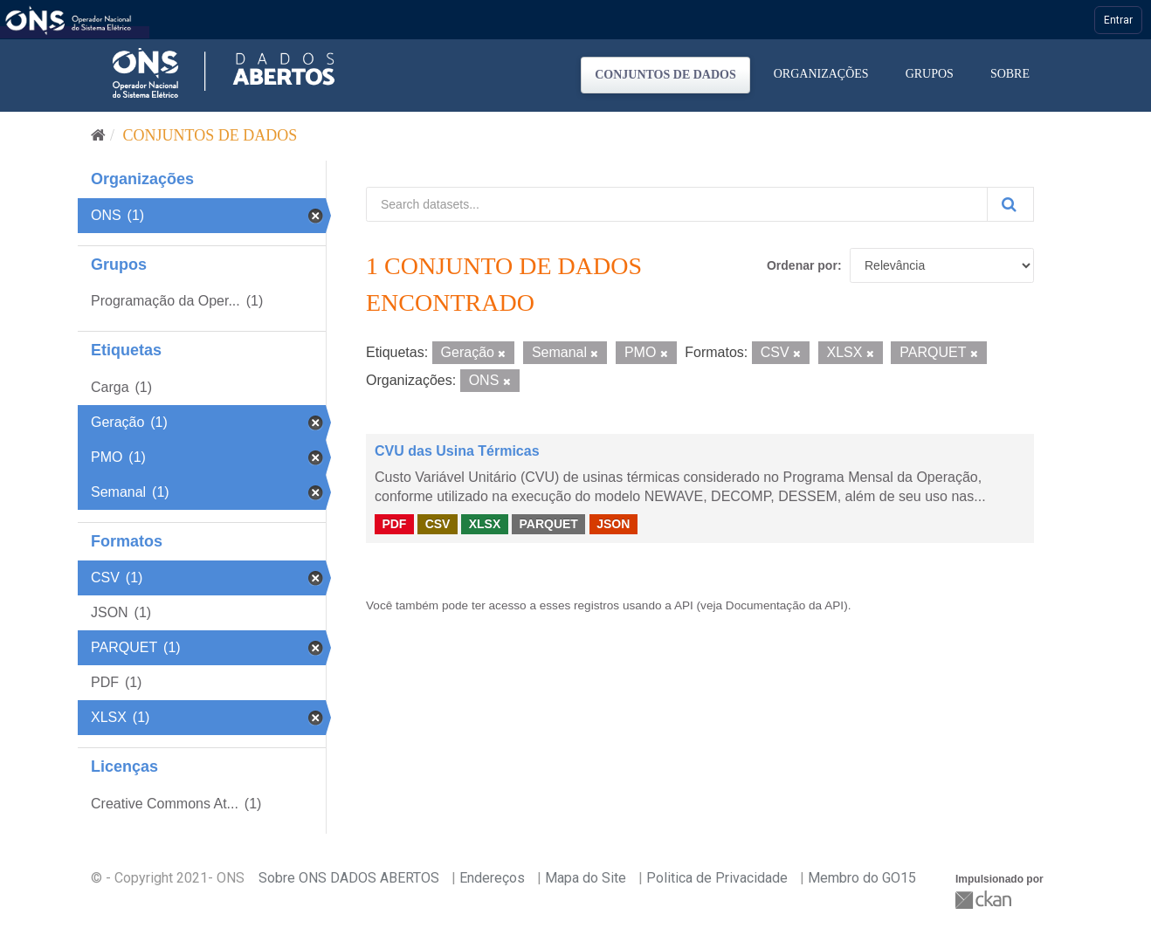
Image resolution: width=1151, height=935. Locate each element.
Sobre (1010, 73)
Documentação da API (785, 605)
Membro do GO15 (862, 878)
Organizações (821, 73)
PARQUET (548, 524)
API (683, 605)
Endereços (492, 878)
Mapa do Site (585, 878)
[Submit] (1010, 204)
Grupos (930, 73)
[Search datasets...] (677, 204)
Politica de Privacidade (717, 878)
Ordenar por (802, 265)
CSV (438, 524)
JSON (613, 524)
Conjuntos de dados (665, 74)
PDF (394, 524)
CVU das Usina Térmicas (457, 450)
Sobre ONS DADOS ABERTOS (348, 878)
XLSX (485, 524)
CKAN (985, 899)
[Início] (98, 135)
